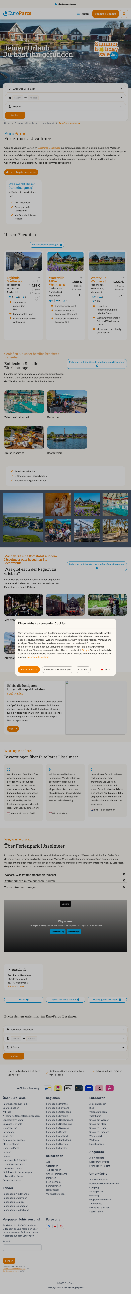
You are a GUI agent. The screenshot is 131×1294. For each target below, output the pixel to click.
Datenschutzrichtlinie (38, 657)
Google (85, 650)
